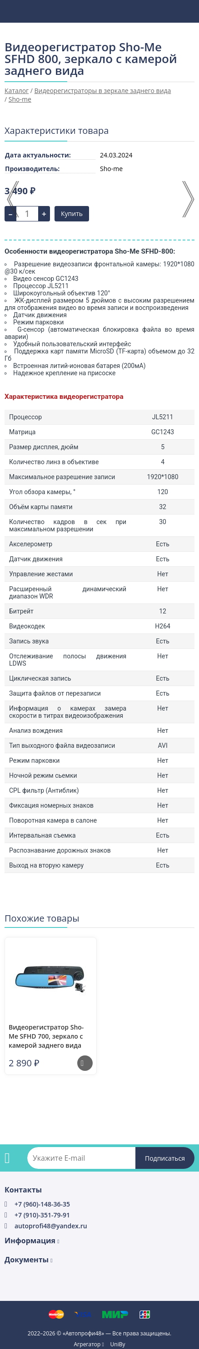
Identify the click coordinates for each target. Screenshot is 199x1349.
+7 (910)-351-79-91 (42, 1215)
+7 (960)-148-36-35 (42, 1204)
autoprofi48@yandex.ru (51, 1225)
